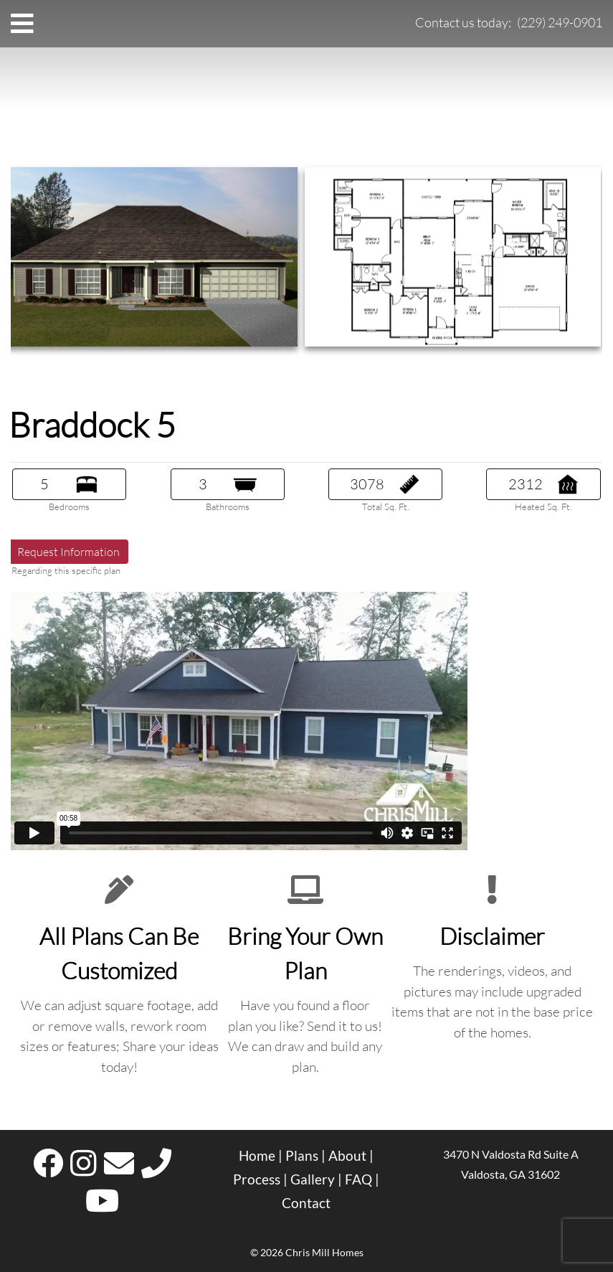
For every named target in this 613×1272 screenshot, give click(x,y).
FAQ (358, 1179)
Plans (301, 1156)
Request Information (68, 552)
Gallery (312, 1179)
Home (257, 1156)
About (347, 1156)
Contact (306, 1203)
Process (256, 1179)
